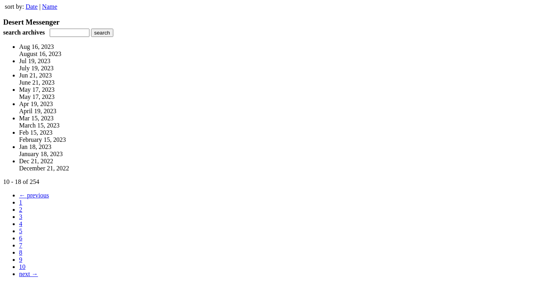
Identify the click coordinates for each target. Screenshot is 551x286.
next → (28, 274)
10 (22, 266)
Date (31, 6)
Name (49, 6)
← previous (34, 195)
